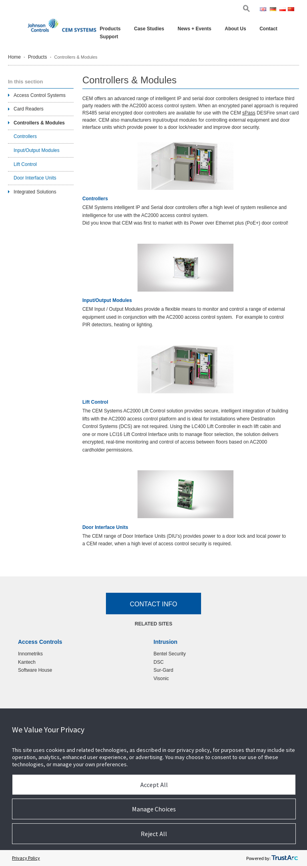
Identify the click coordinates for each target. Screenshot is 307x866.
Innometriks (30, 654)
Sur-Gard (163, 670)
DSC (158, 662)
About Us (235, 29)
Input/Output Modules (107, 300)
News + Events (194, 29)
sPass (248, 113)
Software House (35, 670)
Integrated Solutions (35, 192)
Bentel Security (170, 654)
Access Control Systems (40, 95)
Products (110, 29)
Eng (264, 10)
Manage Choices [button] (154, 809)
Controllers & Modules (39, 123)
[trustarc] (285, 858)
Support (109, 36)
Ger (274, 10)
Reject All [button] (154, 834)
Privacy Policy (26, 858)
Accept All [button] (154, 785)
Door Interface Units (105, 527)
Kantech (27, 662)
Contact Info (153, 604)
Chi (291, 10)
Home (14, 57)
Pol (282, 10)
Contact (268, 29)
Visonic (161, 678)
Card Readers (29, 109)
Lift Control (95, 402)
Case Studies (149, 29)
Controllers (95, 198)
